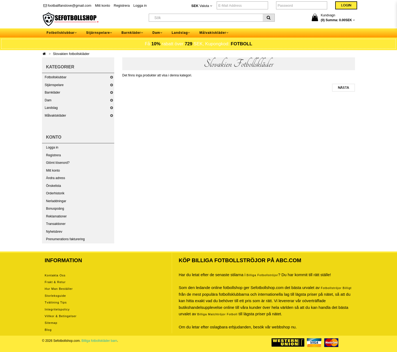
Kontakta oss (55, 275)
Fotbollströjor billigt (336, 288)
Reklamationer (56, 216)
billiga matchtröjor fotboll (217, 314)
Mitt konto (102, 5)
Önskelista (53, 186)
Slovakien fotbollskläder (71, 54)
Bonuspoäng (55, 208)
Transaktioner (56, 224)
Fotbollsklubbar (55, 77)
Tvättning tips (56, 302)
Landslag (51, 108)
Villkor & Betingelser (61, 316)
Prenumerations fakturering (65, 239)
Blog (48, 329)
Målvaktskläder (55, 115)
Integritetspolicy (57, 309)
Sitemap (51, 322)
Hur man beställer (59, 288)
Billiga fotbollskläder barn (99, 341)
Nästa (343, 88)
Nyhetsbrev (54, 232)
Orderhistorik (55, 193)
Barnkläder (52, 92)
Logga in (140, 5)
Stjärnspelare (54, 85)
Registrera (122, 5)
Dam (48, 100)
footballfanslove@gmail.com (67, 5)
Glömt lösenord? (58, 163)
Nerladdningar (56, 201)
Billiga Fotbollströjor (262, 275)
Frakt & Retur (55, 282)
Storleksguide (55, 295)
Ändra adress (55, 178)
